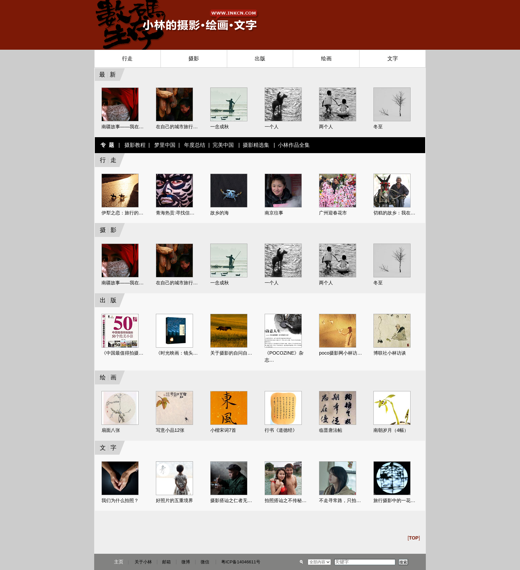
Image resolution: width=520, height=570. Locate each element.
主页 (118, 561)
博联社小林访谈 (389, 353)
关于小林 (143, 561)
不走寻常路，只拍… (340, 500)
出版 (260, 58)
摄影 (193, 58)
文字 (392, 58)
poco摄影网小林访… (340, 353)
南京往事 (274, 212)
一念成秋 (219, 126)
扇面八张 (110, 430)
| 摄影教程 (130, 145)
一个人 (272, 126)
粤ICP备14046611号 (240, 561)
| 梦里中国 (160, 145)
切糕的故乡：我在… (394, 212)
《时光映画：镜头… (177, 353)
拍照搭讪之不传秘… (285, 500)
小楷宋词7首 (223, 430)
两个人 (326, 126)
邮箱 (166, 561)
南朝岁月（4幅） (391, 430)
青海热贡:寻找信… (175, 212)
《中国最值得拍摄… (122, 353)
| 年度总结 (190, 145)
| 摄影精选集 (253, 145)
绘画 (326, 58)
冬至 (378, 126)
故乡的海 (219, 212)
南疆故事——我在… (122, 126)
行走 (127, 58)
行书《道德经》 (281, 430)
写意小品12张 (170, 430)
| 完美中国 (220, 145)
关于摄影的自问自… (231, 353)
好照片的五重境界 (174, 500)
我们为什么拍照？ (120, 500)
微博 (185, 561)
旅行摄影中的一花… (394, 500)
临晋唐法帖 (330, 430)
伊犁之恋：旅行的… (122, 212)
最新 (106, 74)
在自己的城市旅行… (177, 126)
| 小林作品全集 (290, 145)
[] (414, 538)
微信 (205, 561)
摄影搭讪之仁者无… (231, 500)
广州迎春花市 (333, 212)
